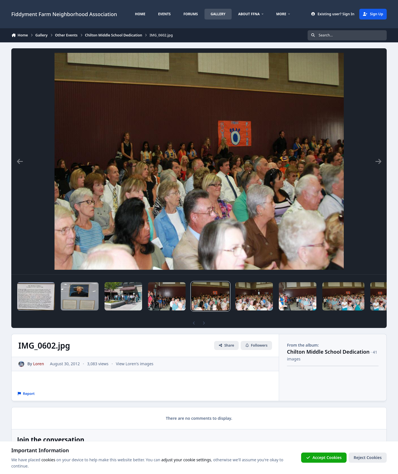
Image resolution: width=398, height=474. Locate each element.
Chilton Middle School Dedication (328, 351)
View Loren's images (134, 363)
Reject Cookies (368, 457)
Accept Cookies (324, 457)
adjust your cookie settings (186, 459)
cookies (48, 459)
